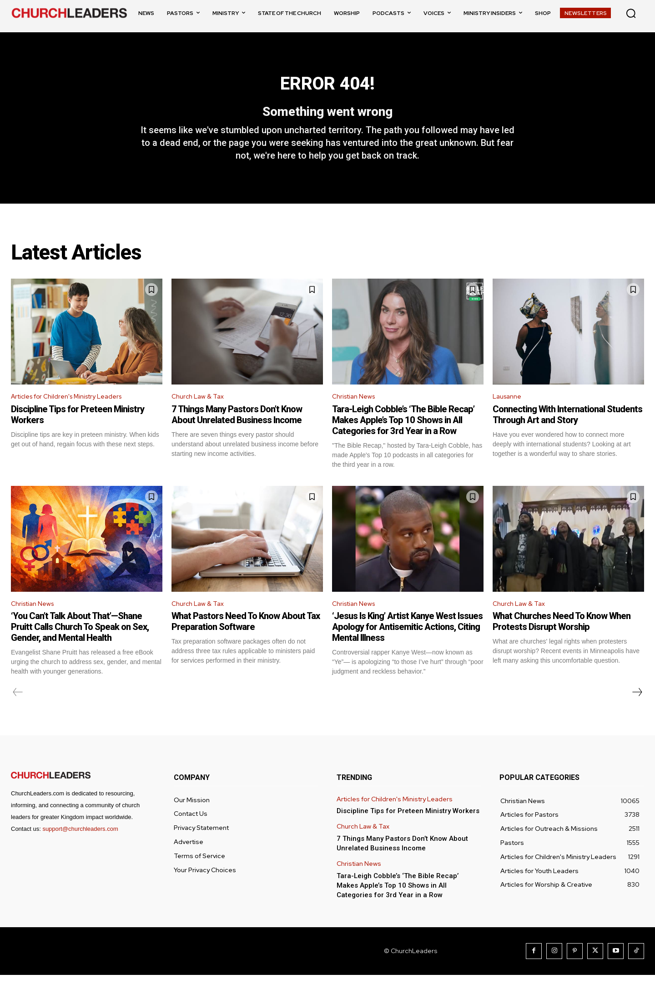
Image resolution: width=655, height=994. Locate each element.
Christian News (356, 413)
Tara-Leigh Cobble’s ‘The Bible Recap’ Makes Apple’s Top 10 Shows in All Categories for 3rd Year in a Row (403, 436)
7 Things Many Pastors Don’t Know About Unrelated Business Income (236, 431)
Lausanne (509, 413)
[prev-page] (18, 711)
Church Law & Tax (199, 413)
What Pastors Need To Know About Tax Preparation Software (245, 640)
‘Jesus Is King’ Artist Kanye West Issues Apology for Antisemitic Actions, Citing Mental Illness (407, 645)
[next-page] (637, 711)
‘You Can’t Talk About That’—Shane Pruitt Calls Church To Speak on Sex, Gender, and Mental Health (80, 645)
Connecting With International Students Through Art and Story (567, 431)
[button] (631, 13)
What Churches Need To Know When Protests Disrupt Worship (561, 640)
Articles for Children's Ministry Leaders (74, 413)
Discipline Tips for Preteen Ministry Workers (408, 830)
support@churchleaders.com (80, 847)
